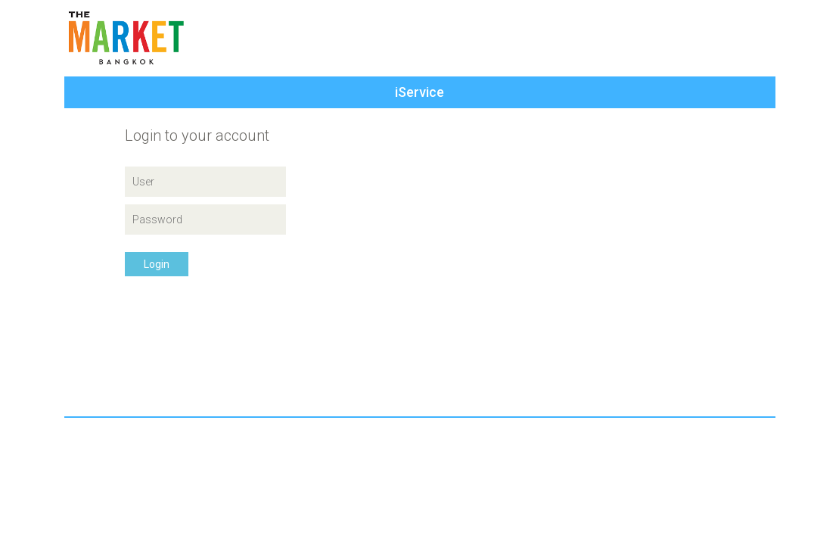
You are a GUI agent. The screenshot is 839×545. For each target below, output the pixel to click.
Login (156, 264)
